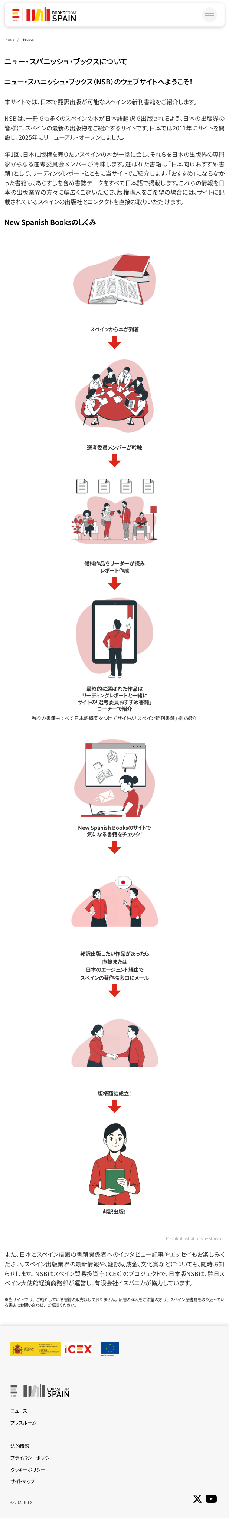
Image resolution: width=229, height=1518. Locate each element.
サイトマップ (22, 1481)
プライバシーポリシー (32, 1457)
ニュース (18, 1410)
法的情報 (19, 1445)
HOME (10, 39)
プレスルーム (23, 1422)
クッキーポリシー (27, 1469)
